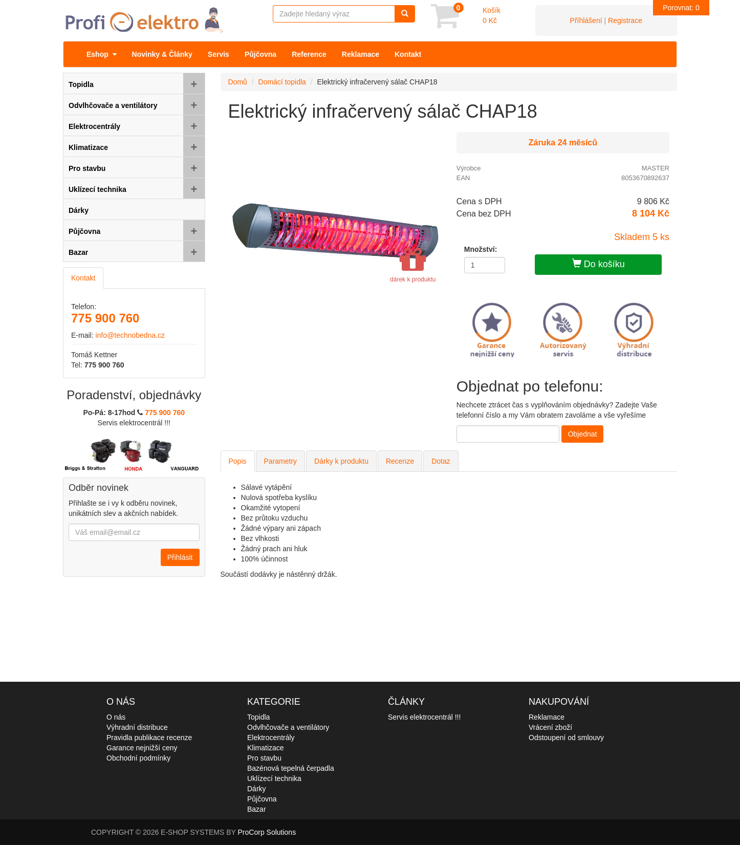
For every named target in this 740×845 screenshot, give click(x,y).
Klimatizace (265, 748)
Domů (237, 82)
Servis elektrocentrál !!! (424, 717)
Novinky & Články (162, 54)
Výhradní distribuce (137, 727)
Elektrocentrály (271, 737)
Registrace (625, 20)
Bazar (256, 809)
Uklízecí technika (274, 778)
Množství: (480, 249)
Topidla (258, 717)
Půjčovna (260, 54)
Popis (238, 461)
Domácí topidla (282, 82)
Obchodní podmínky (138, 758)
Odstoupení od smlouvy (566, 737)
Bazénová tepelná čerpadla (290, 768)
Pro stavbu (264, 758)
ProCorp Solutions (267, 832)
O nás (115, 717)
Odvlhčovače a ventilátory (288, 727)
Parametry (280, 461)
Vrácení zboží (550, 727)
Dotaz (440, 461)
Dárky (256, 789)
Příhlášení (586, 20)
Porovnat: (681, 8)
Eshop (101, 54)
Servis (218, 54)
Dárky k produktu (341, 461)
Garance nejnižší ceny (142, 748)
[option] (335, 231)
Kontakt (408, 54)
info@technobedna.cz (130, 335)
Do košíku (598, 263)
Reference (309, 54)
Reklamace (360, 54)
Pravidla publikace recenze (149, 737)
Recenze (400, 461)
